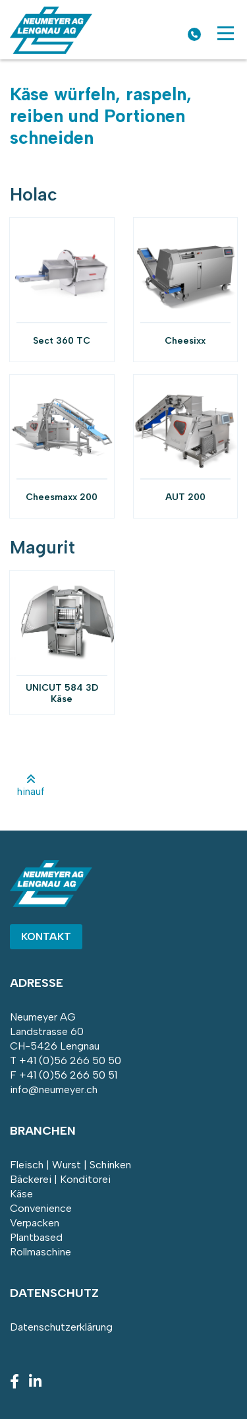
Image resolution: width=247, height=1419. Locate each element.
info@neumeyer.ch (53, 1089)
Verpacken (34, 1222)
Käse (21, 1193)
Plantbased (36, 1237)
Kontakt (46, 936)
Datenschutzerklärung (61, 1327)
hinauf (31, 786)
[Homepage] (51, 50)
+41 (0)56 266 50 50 (70, 1060)
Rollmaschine (40, 1252)
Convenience (41, 1208)
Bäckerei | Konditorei (60, 1179)
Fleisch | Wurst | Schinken (70, 1164)
